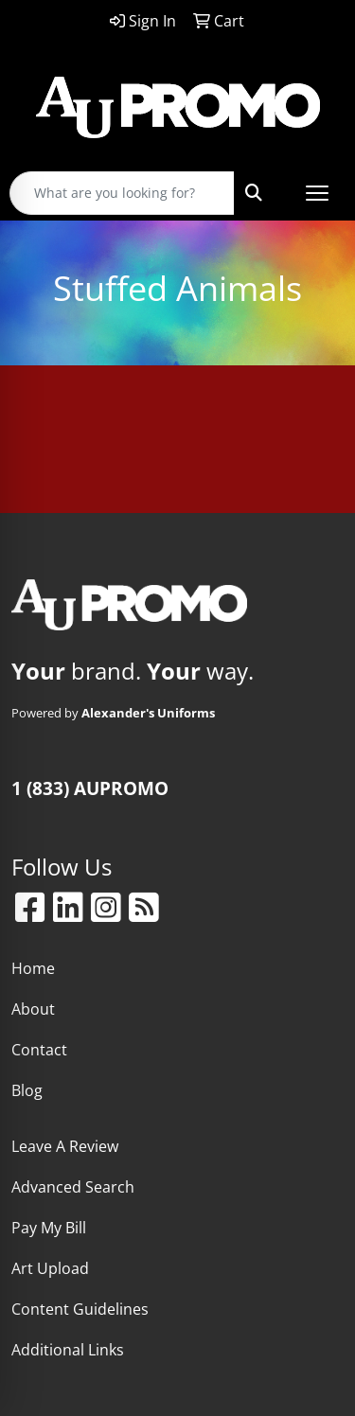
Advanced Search (72, 1187)
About (33, 1009)
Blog (27, 1090)
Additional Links (67, 1349)
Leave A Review (64, 1146)
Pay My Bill (48, 1227)
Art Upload (50, 1268)
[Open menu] (317, 193)
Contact (39, 1049)
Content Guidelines (80, 1309)
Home (33, 968)
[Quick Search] (122, 193)
